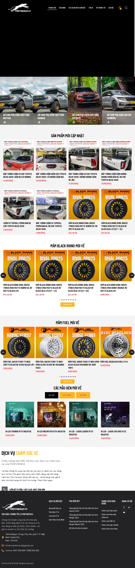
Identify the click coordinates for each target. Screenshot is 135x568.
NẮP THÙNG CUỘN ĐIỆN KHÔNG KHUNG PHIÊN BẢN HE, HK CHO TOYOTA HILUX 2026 (113, 176)
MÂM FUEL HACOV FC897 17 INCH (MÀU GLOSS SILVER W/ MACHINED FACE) (50, 364)
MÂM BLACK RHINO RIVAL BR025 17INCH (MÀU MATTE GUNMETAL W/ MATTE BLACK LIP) (83, 226)
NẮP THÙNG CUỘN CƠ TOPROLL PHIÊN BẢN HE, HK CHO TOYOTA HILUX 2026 (49, 226)
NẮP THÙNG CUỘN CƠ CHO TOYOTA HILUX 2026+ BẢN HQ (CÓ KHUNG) (17, 175)
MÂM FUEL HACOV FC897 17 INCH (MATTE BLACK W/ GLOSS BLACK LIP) (18, 363)
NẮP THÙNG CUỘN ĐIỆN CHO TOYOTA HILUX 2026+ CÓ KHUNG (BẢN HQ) (51, 175)
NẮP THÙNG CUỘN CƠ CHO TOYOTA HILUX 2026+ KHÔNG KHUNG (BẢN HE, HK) (83, 176)
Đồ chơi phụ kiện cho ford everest (85, 121)
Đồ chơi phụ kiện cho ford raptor (16, 121)
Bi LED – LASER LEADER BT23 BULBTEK (81, 433)
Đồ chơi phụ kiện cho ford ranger (51, 121)
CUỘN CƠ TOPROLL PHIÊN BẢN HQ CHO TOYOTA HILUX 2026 (17, 224)
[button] (59, 299)
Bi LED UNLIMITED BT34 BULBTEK (51, 431)
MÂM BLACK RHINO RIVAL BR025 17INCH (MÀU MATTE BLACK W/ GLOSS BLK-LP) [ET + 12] (114, 226)
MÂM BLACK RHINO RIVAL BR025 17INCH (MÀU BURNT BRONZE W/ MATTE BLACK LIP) (113, 287)
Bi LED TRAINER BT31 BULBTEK (18, 431)
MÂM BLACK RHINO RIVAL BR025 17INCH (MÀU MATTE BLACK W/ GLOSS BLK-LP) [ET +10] (81, 287)
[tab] (51, 395)
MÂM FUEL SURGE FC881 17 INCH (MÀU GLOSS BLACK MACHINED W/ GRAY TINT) (83, 364)
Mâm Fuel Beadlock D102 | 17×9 (114, 361)
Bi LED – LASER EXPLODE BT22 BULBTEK (113, 433)
